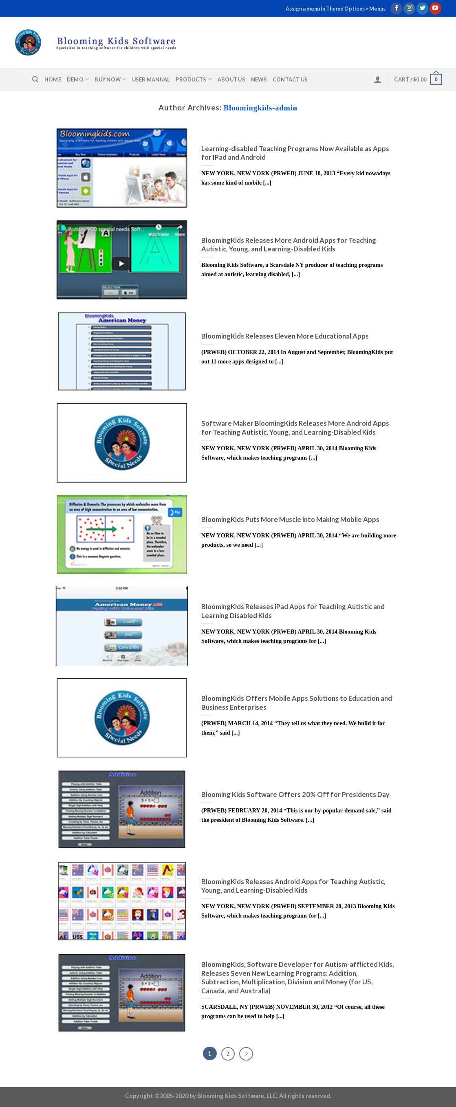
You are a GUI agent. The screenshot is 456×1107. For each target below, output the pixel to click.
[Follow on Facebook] (396, 8)
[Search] (35, 79)
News (259, 79)
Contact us (290, 79)
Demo (78, 79)
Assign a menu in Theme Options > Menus (336, 8)
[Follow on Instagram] (409, 8)
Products (194, 79)
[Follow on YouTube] (435, 8)
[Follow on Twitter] (422, 8)
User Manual (151, 79)
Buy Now (110, 79)
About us (231, 79)
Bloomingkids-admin (260, 108)
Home (52, 79)
